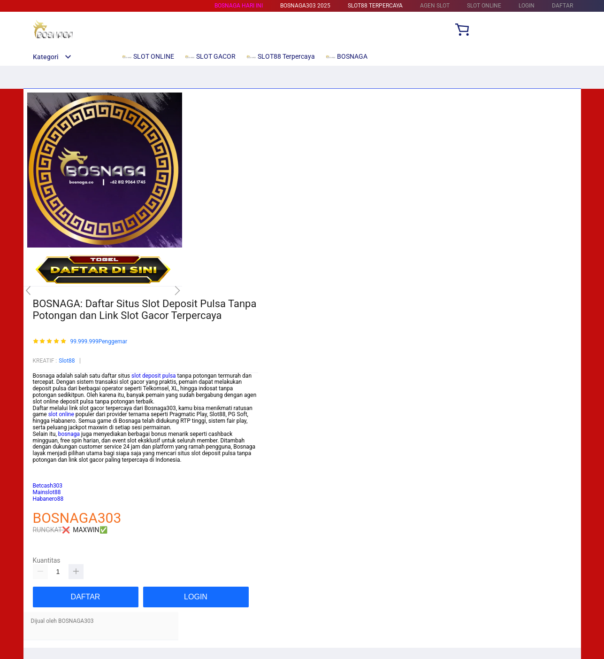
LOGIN (527, 5)
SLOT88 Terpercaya (375, 5)
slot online (61, 414)
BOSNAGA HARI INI (238, 5)
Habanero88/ (49, 479)
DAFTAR (562, 5)
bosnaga (69, 434)
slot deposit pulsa (153, 375)
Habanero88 (48, 499)
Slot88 (67, 360)
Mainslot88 (47, 466)
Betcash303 (48, 473)
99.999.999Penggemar (98, 342)
